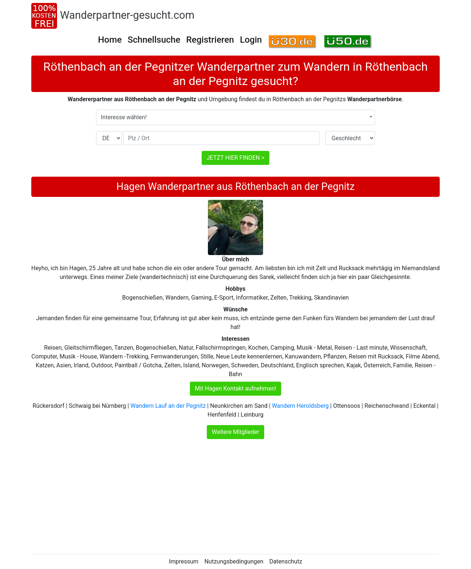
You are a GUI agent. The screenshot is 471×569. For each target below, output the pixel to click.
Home (109, 40)
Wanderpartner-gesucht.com (127, 15)
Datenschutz (285, 561)
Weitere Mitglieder (235, 431)
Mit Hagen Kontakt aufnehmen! (235, 388)
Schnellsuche (154, 40)
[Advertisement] (235, 496)
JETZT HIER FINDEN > (235, 157)
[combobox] (235, 117)
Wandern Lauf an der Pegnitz (168, 405)
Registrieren (210, 40)
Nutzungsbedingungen (233, 561)
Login (251, 40)
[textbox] (235, 117)
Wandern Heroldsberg (300, 405)
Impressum (184, 561)
